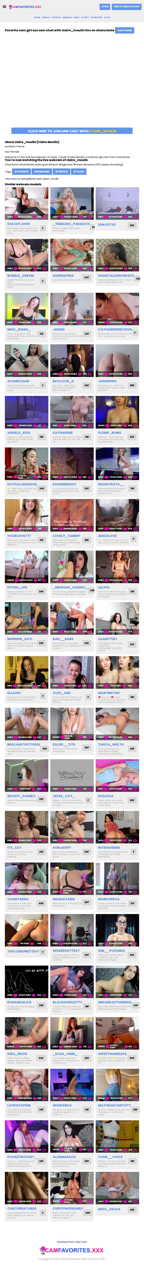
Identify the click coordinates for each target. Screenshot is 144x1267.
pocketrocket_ (22, 1157)
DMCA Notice (90, 1259)
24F (86, 277)
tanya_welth (111, 744)
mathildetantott (114, 1105)
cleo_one (62, 693)
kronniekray (64, 484)
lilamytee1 (107, 639)
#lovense (21, 171)
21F (41, 334)
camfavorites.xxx (70, 1259)
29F (132, 748)
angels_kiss (18, 432)
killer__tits (64, 744)
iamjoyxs (107, 224)
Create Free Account (127, 6)
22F (94, 227)
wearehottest (66, 950)
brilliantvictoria (23, 744)
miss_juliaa (109, 1209)
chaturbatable (21, 1208)
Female (46, 17)
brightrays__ (111, 484)
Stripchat (97, 17)
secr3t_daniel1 (21, 796)
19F (41, 437)
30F (41, 591)
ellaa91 (14, 693)
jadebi (59, 329)
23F (86, 488)
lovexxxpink (19, 1105)
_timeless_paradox (71, 224)
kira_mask (17, 1054)
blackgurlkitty (67, 1002)
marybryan (108, 693)
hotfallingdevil (22, 484)
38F (86, 1161)
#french (61, 171)
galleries (31, 178)
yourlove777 (19, 536)
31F (41, 540)
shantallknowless (116, 275)
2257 (103, 1259)
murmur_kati (19, 639)
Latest (85, 17)
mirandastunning (114, 1002)
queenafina (63, 275)
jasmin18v (107, 381)
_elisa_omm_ (65, 1054)
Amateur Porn (65, 1241)
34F (41, 1058)
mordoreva (109, 899)
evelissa (105, 796)
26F (132, 225)
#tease (78, 171)
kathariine (63, 432)
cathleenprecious (115, 329)
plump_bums (109, 432)
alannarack (64, 1157)
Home (37, 17)
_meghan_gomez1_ (70, 587)
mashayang (64, 899)
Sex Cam (81, 1241)
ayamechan (18, 381)
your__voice (110, 1157)
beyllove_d (63, 381)
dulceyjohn (18, 224)
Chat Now (124, 30)
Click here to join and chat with (72, 131)
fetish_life (17, 587)
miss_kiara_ (19, 329)
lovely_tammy (66, 536)
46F (88, 1212)
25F (138, 278)
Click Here (11, 178)
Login (104, 6)
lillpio (104, 587)
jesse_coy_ (64, 796)
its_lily (14, 847)
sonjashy (62, 847)
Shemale (67, 17)
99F (132, 385)
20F (86, 385)
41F (87, 334)
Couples (56, 17)
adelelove (107, 536)
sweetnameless (112, 1054)
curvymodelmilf (68, 1208)
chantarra (17, 899)
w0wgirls (62, 1105)
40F (40, 903)
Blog (107, 17)
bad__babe (63, 639)
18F (132, 697)
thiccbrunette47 (23, 951)
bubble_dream (20, 275)
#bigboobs (42, 171)
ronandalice (19, 1002)
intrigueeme (109, 847)
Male (76, 17)
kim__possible (111, 950)
